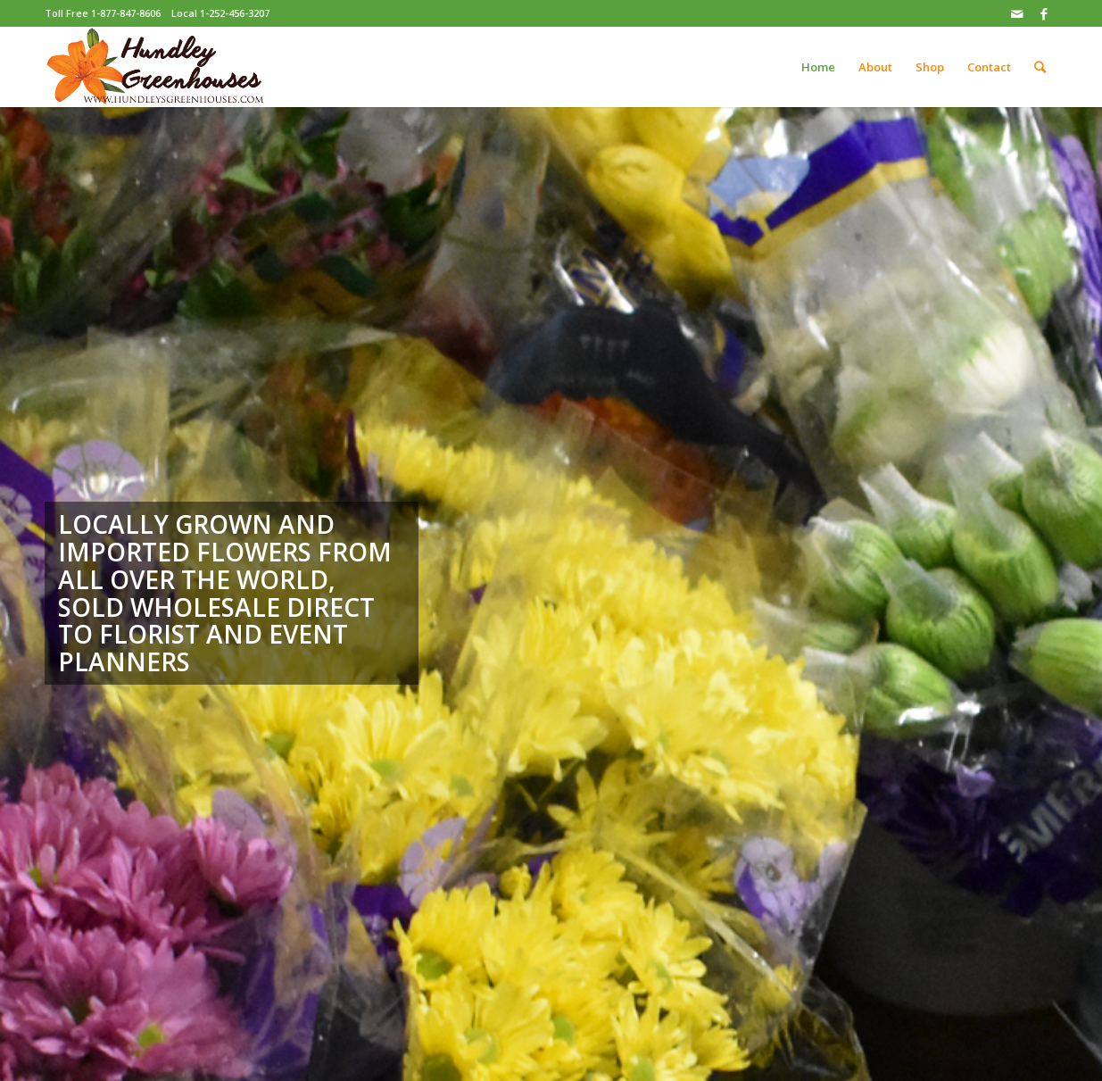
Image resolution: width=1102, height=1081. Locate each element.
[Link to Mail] (1017, 13)
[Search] (1040, 67)
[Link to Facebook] (1044, 13)
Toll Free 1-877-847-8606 (103, 13)
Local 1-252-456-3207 (220, 13)
